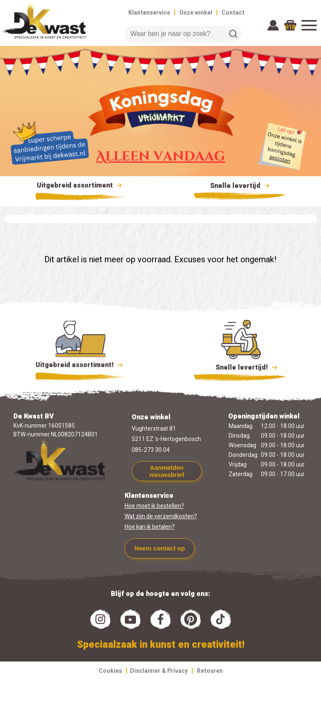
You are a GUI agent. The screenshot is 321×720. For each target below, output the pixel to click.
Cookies (110, 671)
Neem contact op (160, 548)
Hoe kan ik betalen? (150, 526)
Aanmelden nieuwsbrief (166, 471)
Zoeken (233, 33)
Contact (233, 12)
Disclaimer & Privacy (159, 671)
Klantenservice (149, 12)
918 (290, 27)
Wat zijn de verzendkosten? (161, 516)
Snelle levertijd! (241, 366)
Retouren (210, 671)
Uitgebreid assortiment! (80, 365)
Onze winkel (195, 12)
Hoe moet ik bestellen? (154, 506)
